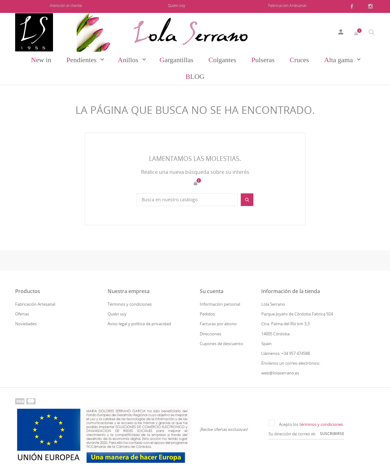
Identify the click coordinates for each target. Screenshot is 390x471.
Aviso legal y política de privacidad (139, 324)
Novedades (26, 324)
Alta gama (339, 60)
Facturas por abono (218, 324)
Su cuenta (211, 291)
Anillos (129, 60)
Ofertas (22, 314)
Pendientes (82, 60)
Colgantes (222, 60)
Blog (195, 76)
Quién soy (176, 5)
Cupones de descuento (221, 343)
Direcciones (210, 334)
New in (41, 60)
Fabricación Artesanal (287, 5)
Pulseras (263, 60)
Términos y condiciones (130, 304)
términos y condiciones (321, 424)
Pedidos (207, 314)
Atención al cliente (66, 5)
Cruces (299, 60)
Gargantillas (176, 60)
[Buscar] (187, 199)
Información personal (220, 304)
